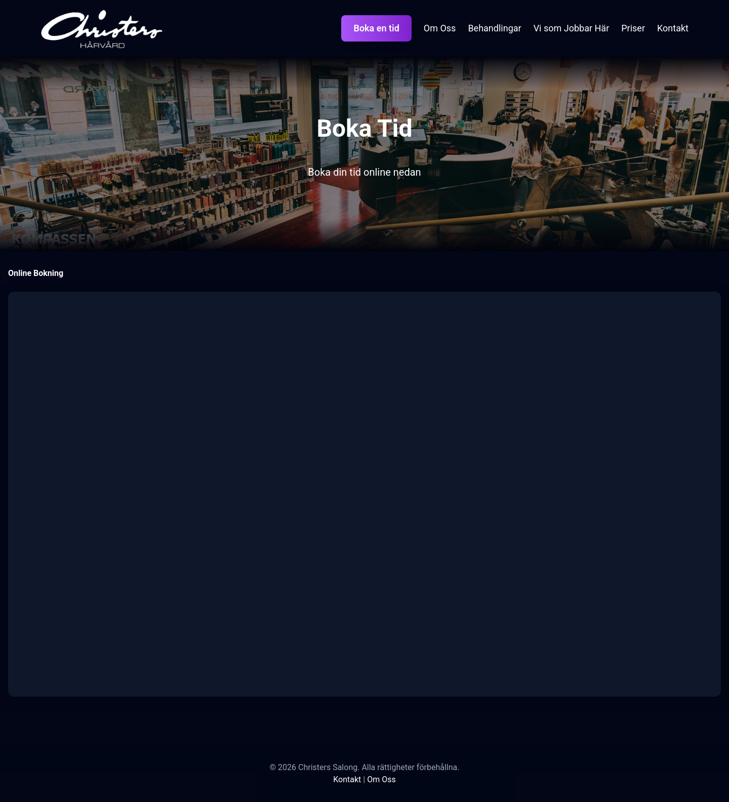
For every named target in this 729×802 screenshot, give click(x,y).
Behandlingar (494, 28)
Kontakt (672, 28)
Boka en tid (376, 28)
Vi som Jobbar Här (572, 28)
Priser (633, 28)
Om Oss (440, 28)
